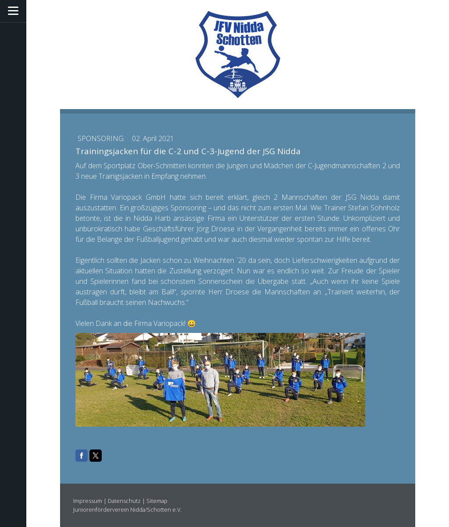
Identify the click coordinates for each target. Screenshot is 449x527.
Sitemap (156, 501)
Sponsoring (101, 138)
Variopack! (169, 323)
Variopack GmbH (138, 197)
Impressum (87, 501)
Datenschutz (124, 501)
